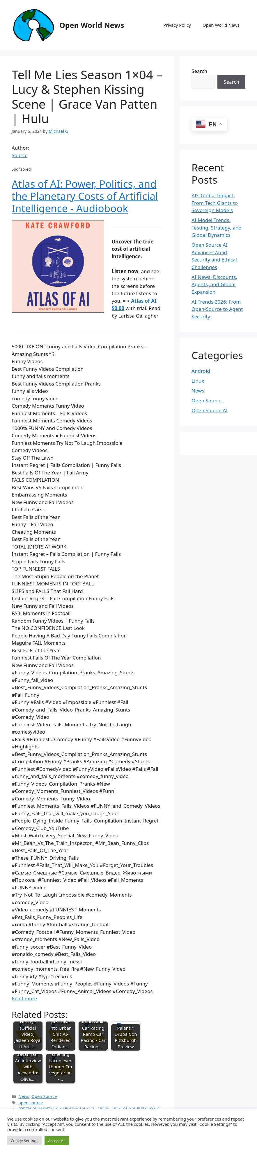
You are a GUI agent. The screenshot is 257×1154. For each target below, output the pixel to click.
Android (201, 371)
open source (30, 1102)
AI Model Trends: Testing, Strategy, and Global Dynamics (217, 227)
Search (199, 71)
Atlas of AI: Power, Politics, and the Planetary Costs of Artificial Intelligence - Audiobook (85, 196)
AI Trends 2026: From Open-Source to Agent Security (217, 309)
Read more (24, 998)
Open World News (91, 25)
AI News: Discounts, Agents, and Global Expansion (214, 284)
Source (20, 155)
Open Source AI (210, 410)
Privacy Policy (177, 25)
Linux (198, 380)
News (23, 1096)
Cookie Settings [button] (24, 1140)
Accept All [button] (56, 1140)
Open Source (44, 1096)
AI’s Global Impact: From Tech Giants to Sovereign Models (215, 203)
